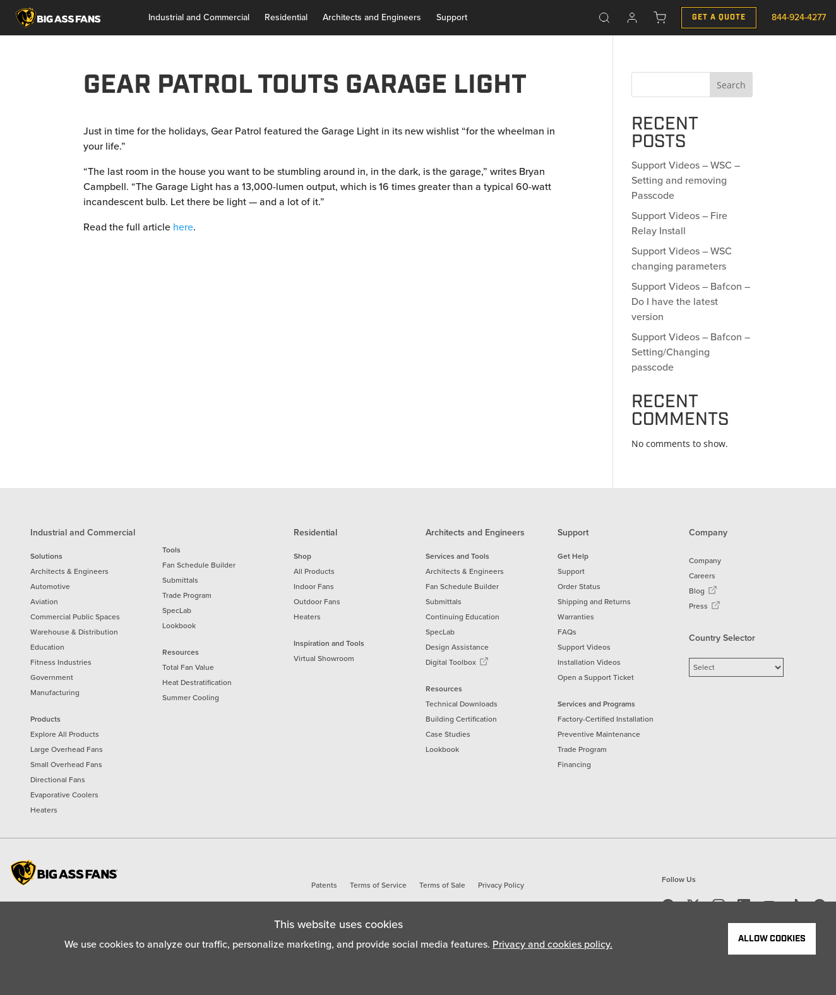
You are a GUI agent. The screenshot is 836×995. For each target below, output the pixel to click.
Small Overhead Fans (66, 764)
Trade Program (187, 595)
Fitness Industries (61, 662)
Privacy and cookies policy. (552, 944)
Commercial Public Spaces (75, 617)
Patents (324, 885)
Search (731, 85)
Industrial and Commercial (198, 17)
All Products (314, 571)
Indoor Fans (314, 586)
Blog (703, 591)
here (183, 227)
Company (705, 560)
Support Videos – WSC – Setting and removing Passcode (685, 180)
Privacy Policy (501, 885)
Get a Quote (719, 17)
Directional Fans (57, 779)
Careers (702, 575)
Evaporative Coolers (64, 795)
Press (704, 606)
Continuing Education (462, 617)
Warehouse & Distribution (74, 632)
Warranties (576, 617)
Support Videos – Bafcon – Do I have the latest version (690, 301)
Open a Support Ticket (596, 677)
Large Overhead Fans (66, 749)
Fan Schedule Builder (199, 565)
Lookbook (179, 625)
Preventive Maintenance (599, 734)
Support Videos (584, 647)
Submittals (180, 580)
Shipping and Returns (594, 601)
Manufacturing (55, 692)
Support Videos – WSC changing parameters (681, 258)
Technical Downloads (462, 704)
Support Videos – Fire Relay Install (679, 223)
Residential (286, 17)
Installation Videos (589, 662)
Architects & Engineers (69, 571)
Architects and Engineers (372, 17)
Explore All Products (64, 734)
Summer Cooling (190, 697)
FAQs (567, 632)
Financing (574, 764)
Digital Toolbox (457, 662)
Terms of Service (378, 885)
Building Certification (461, 719)
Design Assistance (457, 647)
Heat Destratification (197, 682)
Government (51, 677)
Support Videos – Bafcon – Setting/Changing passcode (690, 352)
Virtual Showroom (324, 658)
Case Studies (448, 734)
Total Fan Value (188, 667)
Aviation (44, 601)
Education (47, 647)
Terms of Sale (442, 885)
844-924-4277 (799, 17)
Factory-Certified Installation (606, 719)
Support (451, 17)
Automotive (50, 586)
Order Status (579, 586)
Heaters (43, 810)
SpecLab (176, 610)
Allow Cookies (772, 938)
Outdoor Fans (317, 601)
